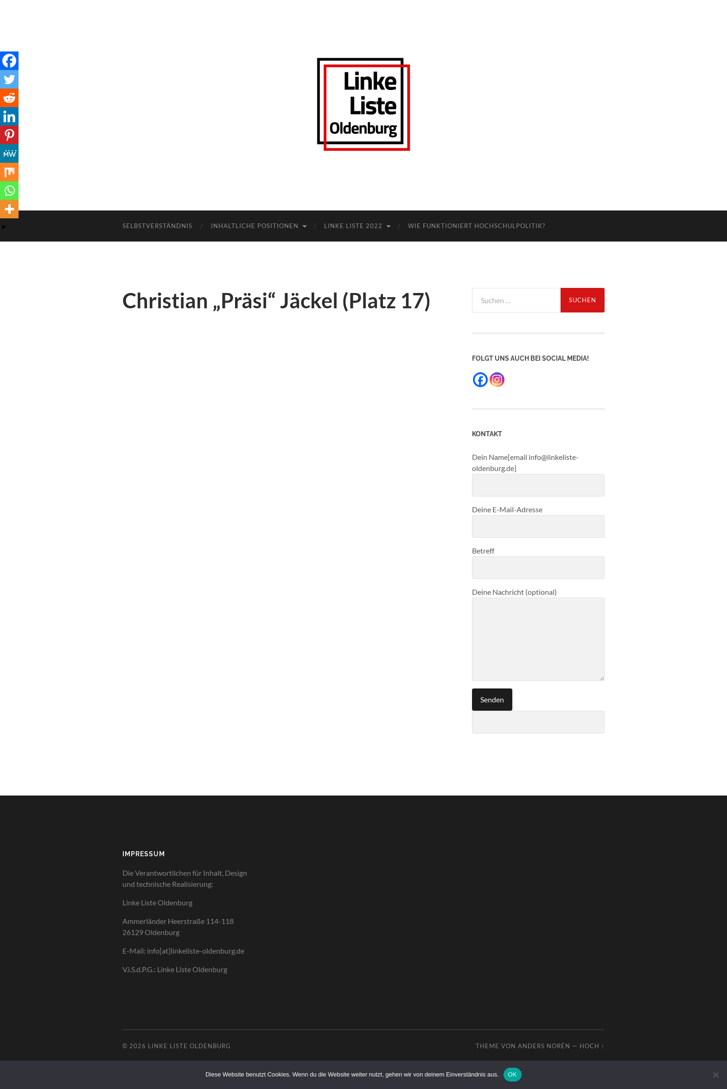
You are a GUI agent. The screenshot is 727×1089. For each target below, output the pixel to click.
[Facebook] (9, 60)
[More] (9, 209)
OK (512, 1074)
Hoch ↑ (592, 1046)
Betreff (538, 562)
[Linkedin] (9, 116)
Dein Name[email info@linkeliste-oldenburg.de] (538, 474)
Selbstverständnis (157, 225)
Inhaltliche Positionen (255, 225)
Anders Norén (544, 1046)
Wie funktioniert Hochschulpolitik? (476, 225)
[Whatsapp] (9, 190)
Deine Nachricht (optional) (538, 634)
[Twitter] (9, 79)
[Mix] (9, 172)
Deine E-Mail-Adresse (538, 521)
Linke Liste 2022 (353, 225)
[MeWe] (9, 153)
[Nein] (715, 1074)
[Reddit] (9, 98)
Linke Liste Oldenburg (189, 1046)
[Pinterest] (9, 135)
